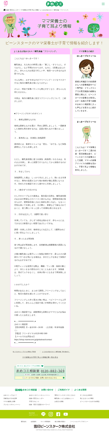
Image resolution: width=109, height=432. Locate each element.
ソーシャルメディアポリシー (79, 421)
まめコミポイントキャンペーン (39, 395)
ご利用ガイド (64, 389)
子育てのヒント (34, 401)
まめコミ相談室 (30, 389)
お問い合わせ (47, 389)
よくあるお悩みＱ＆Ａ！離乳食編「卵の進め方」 (56, 351)
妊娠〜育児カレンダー (12, 10)
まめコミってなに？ (10, 395)
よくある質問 (80, 389)
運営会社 (23, 421)
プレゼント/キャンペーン (11, 404)
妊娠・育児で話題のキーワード (39, 404)
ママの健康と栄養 (9, 401)
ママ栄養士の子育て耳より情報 (30, 10)
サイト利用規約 (45, 421)
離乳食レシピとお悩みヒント (64, 398)
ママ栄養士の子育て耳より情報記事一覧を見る (40, 357)
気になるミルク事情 (86, 398)
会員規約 (33, 421)
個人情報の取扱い (60, 421)
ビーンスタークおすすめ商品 (89, 401)
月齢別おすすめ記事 (10, 398)
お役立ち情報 (58, 401)
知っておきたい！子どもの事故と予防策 (24, 351)
